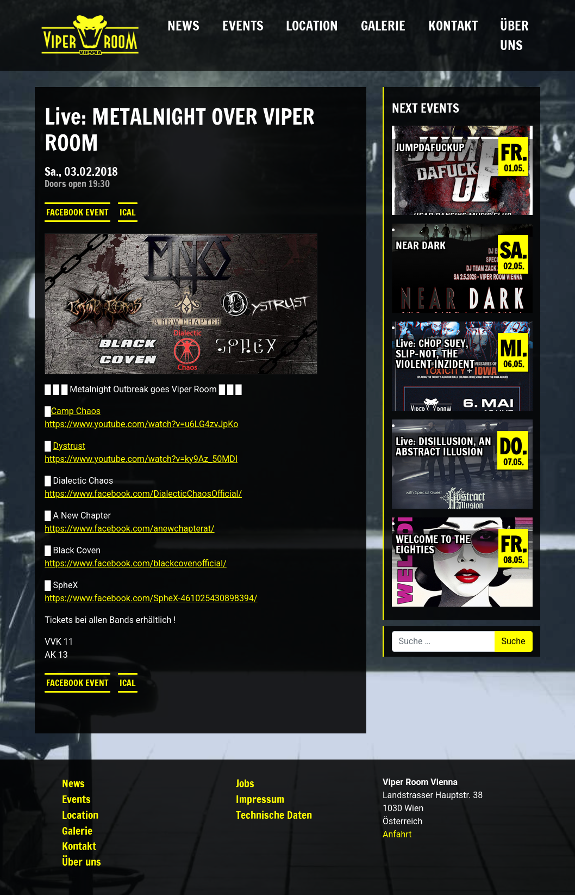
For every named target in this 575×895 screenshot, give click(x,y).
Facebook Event (77, 212)
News (183, 25)
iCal (128, 212)
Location (312, 25)
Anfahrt (397, 834)
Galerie (383, 25)
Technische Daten (274, 814)
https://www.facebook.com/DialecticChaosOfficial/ (143, 494)
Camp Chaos (76, 411)
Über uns (514, 35)
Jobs (245, 783)
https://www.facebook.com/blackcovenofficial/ (136, 563)
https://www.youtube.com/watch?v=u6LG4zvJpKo (141, 424)
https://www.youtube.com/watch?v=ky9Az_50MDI (141, 459)
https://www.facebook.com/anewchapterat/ (129, 528)
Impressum (260, 799)
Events (243, 25)
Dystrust (69, 446)
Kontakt (453, 25)
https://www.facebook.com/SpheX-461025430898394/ (151, 598)
